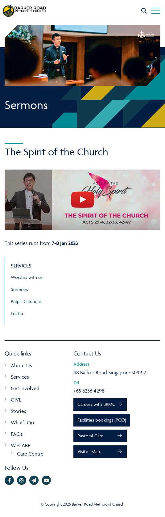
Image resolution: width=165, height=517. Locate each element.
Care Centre (30, 454)
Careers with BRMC (96, 404)
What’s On (22, 422)
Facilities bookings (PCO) (101, 420)
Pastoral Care (90, 436)
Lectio (17, 313)
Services (20, 377)
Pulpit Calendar (26, 301)
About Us (21, 365)
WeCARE (20, 445)
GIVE (16, 400)
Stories (18, 411)
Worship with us (27, 277)
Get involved (25, 388)
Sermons (19, 289)
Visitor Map (88, 451)
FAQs (17, 434)
